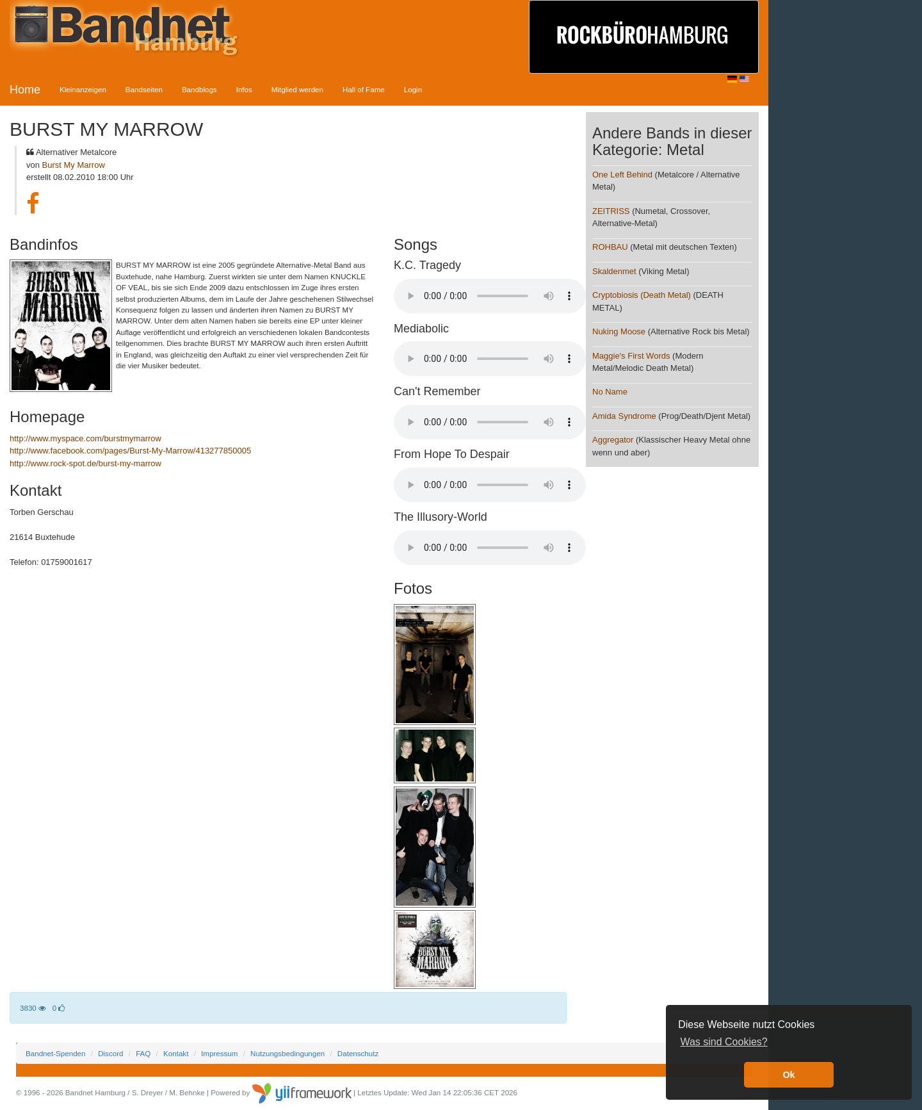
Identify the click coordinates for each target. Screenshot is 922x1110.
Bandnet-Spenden (55, 1053)
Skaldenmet (614, 271)
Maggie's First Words (631, 356)
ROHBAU (610, 247)
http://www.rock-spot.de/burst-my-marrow (85, 463)
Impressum (219, 1053)
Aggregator (612, 440)
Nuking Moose (618, 331)
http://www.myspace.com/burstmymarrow (85, 438)
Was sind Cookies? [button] (723, 1041)
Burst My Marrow (73, 165)
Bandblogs (199, 89)
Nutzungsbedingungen (287, 1053)
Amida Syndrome (624, 416)
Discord (110, 1053)
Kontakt (175, 1053)
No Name (609, 391)
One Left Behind (622, 174)
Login (413, 89)
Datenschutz (357, 1053)
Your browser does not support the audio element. (490, 296)
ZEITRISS (611, 211)
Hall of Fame (364, 89)
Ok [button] (788, 1075)
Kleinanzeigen (83, 89)
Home (25, 89)
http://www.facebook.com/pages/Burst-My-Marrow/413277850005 (130, 450)
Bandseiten (144, 89)
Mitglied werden (297, 89)
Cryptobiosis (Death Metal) (641, 295)
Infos (244, 89)
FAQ (143, 1053)
